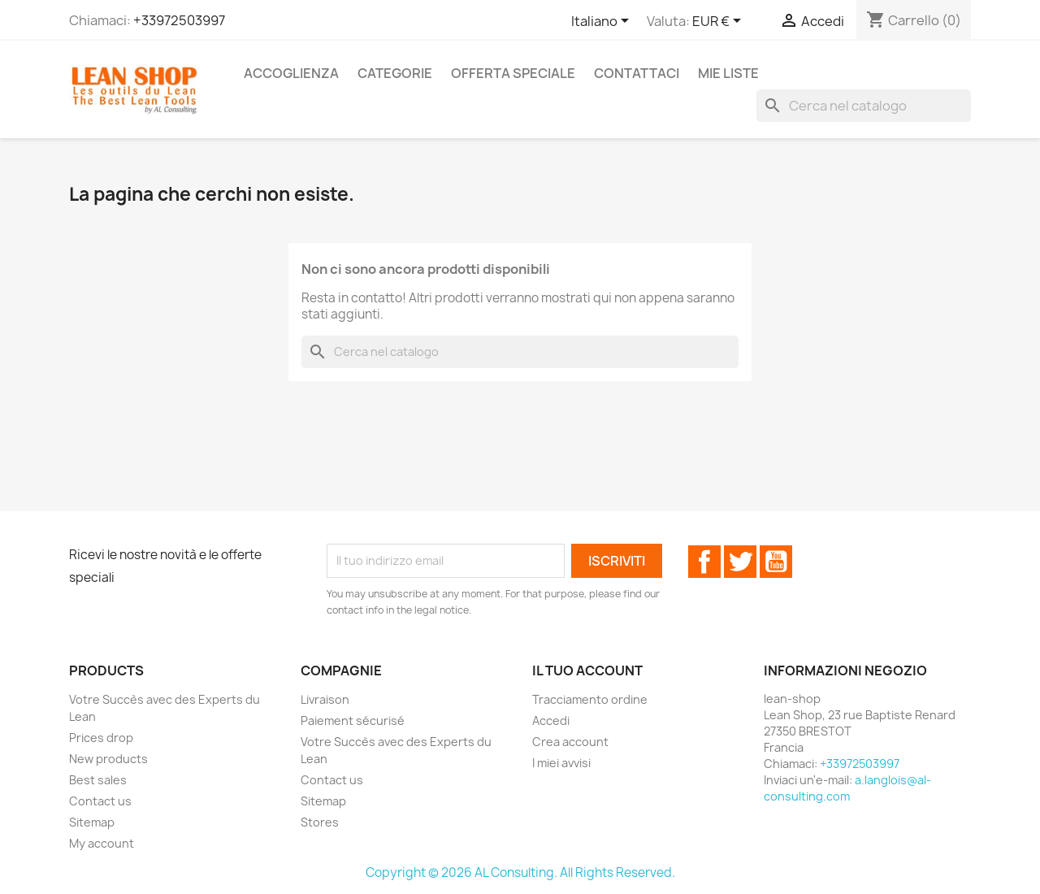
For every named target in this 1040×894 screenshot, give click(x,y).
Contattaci (636, 73)
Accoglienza (291, 73)
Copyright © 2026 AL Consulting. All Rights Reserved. (520, 872)
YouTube (776, 561)
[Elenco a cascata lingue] (603, 22)
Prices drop (101, 737)
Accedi (551, 720)
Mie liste (728, 73)
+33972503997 (179, 20)
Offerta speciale (513, 73)
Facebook (704, 561)
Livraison (325, 699)
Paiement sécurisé (353, 720)
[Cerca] (863, 105)
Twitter (740, 561)
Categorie (395, 73)
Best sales (98, 780)
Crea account (570, 741)
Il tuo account (587, 670)
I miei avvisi (561, 762)
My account (101, 843)
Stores (320, 822)
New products (108, 758)
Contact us (100, 801)
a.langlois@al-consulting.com (847, 788)
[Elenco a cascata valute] (719, 22)
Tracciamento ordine (590, 699)
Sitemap (92, 822)
